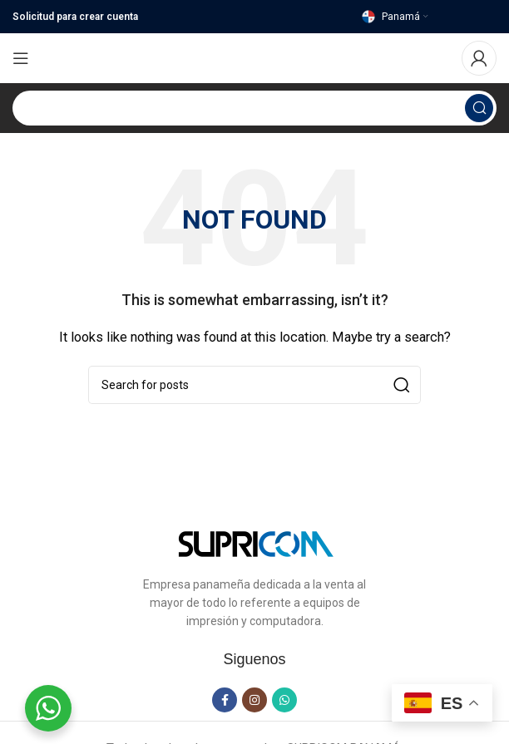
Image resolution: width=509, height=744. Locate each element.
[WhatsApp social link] (284, 699)
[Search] (254, 108)
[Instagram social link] (254, 699)
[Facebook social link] (224, 699)
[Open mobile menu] (20, 58)
